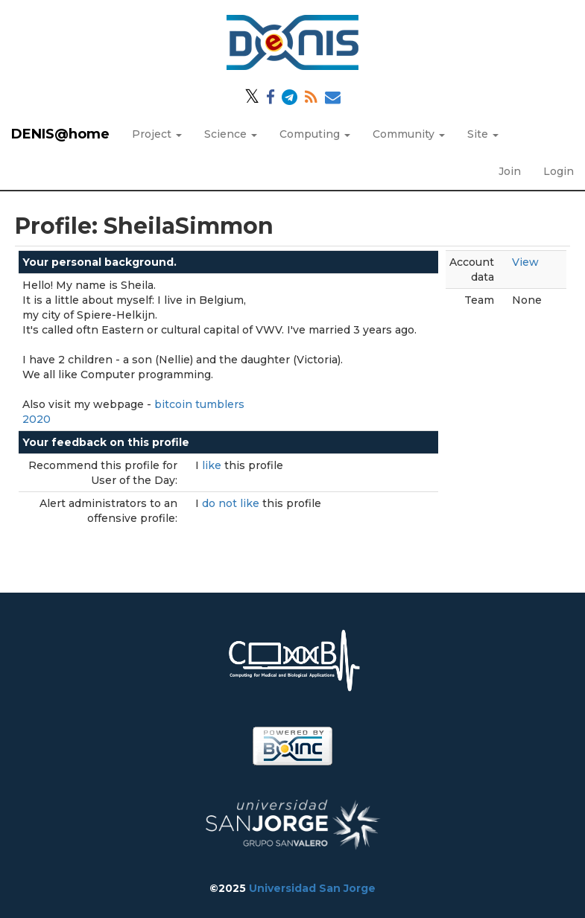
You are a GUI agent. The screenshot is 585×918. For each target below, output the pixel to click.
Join (510, 171)
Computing (314, 134)
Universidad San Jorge (312, 888)
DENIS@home (60, 134)
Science (230, 134)
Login (558, 171)
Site (483, 134)
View (525, 262)
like (213, 465)
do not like (232, 503)
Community (409, 134)
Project (157, 134)
